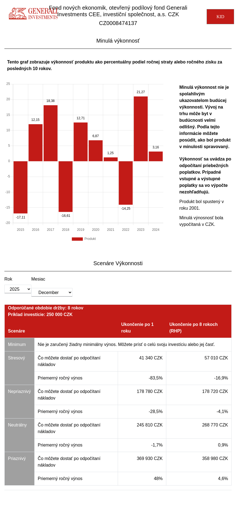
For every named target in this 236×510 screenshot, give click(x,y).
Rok (8, 279)
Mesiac (38, 279)
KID (220, 16)
